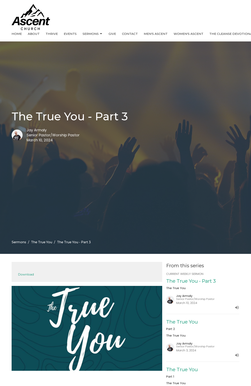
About (34, 34)
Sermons (93, 34)
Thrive (52, 34)
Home (17, 34)
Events (70, 34)
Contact (130, 34)
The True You (41, 242)
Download (26, 274)
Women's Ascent (188, 34)
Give (112, 34)
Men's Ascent (156, 34)
